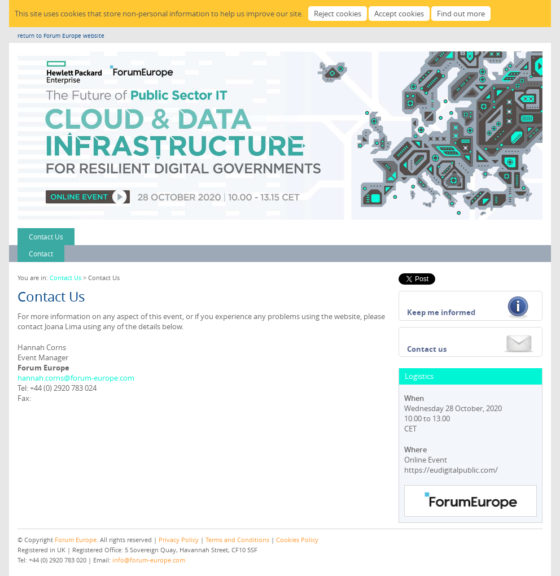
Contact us (427, 349)
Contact (41, 253)
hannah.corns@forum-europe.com (76, 378)
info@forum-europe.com (148, 560)
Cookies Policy (297, 539)
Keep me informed (441, 312)
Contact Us (46, 236)
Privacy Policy (179, 539)
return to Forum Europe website (61, 36)
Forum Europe (76, 539)
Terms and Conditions (237, 539)
